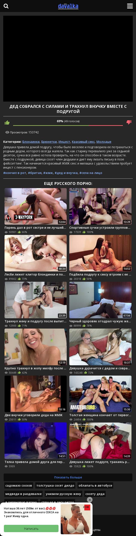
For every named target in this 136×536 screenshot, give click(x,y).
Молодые (103, 142)
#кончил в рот (14, 173)
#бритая (35, 173)
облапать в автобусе (95, 485)
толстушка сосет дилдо (55, 485)
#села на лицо (90, 173)
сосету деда (95, 494)
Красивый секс (83, 142)
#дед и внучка (66, 173)
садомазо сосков (18, 485)
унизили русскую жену (63, 494)
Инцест (64, 142)
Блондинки (31, 142)
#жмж (48, 173)
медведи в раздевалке (23, 494)
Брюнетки (49, 142)
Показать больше (68, 477)
